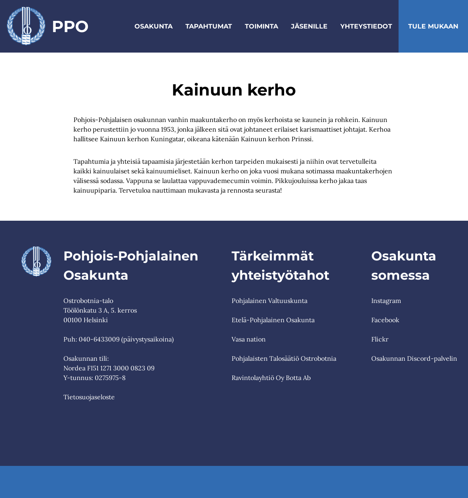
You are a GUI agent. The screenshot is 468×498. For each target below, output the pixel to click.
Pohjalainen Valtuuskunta (269, 301)
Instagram (386, 301)
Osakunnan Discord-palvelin (414, 358)
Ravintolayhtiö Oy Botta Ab (271, 378)
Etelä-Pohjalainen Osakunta (273, 320)
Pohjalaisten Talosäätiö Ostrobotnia (284, 358)
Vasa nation (249, 339)
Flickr (380, 339)
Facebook (385, 320)
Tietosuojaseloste (89, 397)
